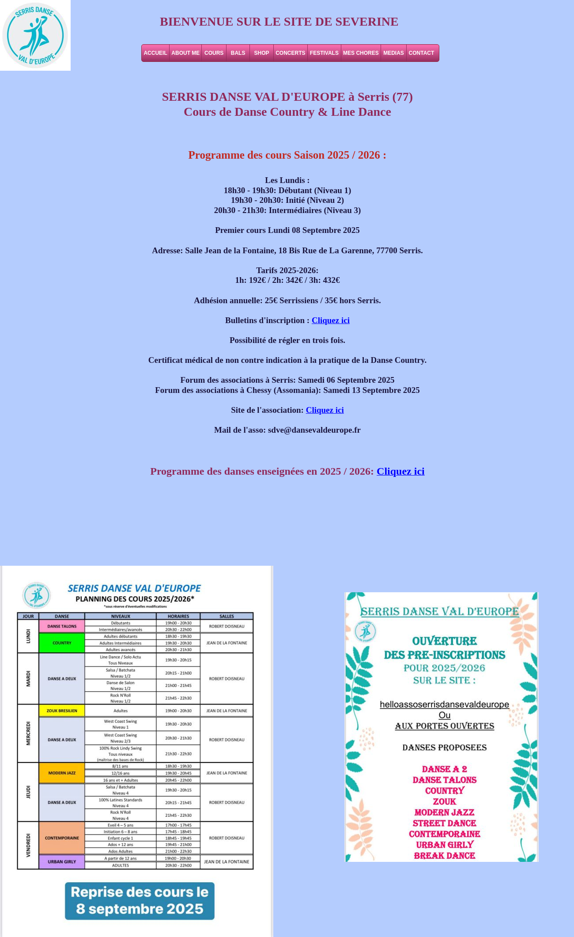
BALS (238, 53)
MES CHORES (361, 53)
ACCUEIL (155, 53)
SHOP (261, 53)
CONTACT (421, 53)
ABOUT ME (185, 53)
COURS (213, 53)
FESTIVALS (324, 53)
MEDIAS (393, 53)
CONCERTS (290, 53)
